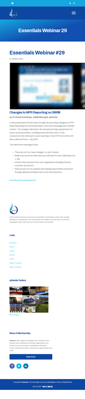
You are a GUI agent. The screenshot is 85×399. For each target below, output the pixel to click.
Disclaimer (51, 382)
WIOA (11, 247)
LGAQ (12, 251)
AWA (11, 259)
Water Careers (15, 267)
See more (30, 357)
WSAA (12, 255)
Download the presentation (22, 180)
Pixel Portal (67, 382)
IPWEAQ (13, 243)
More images (14, 315)
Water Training (15, 263)
